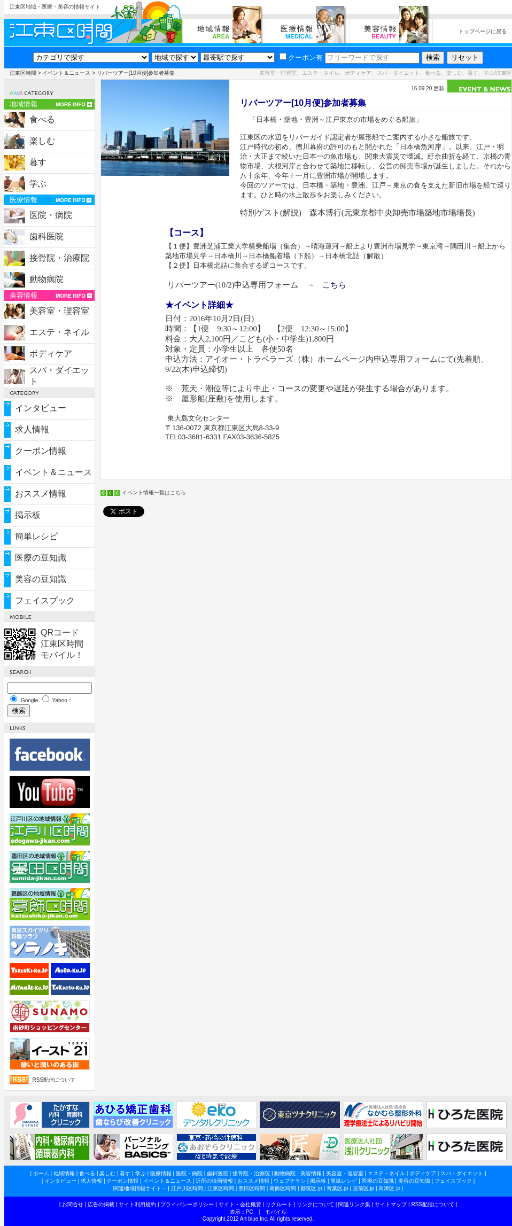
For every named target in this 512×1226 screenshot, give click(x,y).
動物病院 (46, 279)
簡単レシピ (36, 536)
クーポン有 (301, 57)
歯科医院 (46, 236)
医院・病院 (50, 215)
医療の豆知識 (40, 557)
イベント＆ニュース (66, 73)
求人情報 (32, 429)
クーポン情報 (40, 450)
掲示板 (28, 514)
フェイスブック (45, 600)
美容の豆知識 (40, 579)
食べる (42, 119)
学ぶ (37, 183)
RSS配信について (54, 1080)
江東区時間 (23, 73)
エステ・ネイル (59, 332)
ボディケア (50, 353)
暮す (37, 162)
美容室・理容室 (59, 310)
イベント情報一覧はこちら (154, 492)
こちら (334, 285)
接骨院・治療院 (59, 257)
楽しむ (42, 140)
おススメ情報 (40, 493)
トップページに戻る (483, 31)
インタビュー (40, 408)
